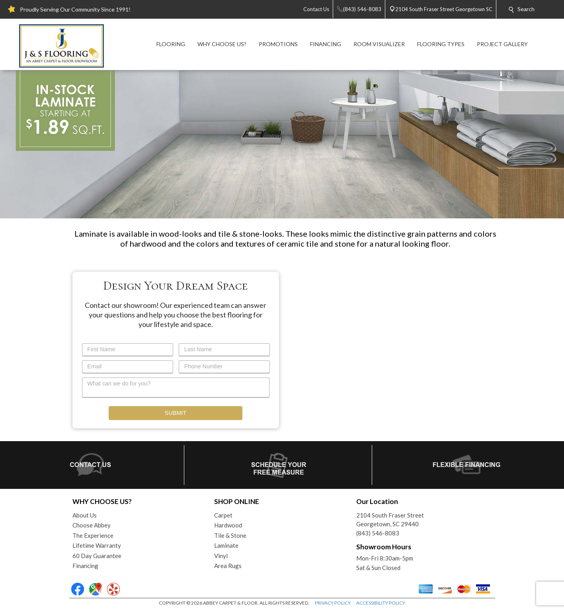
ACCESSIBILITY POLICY (380, 603)
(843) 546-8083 (377, 533)
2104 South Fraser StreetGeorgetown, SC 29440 (390, 520)
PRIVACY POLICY (333, 603)
